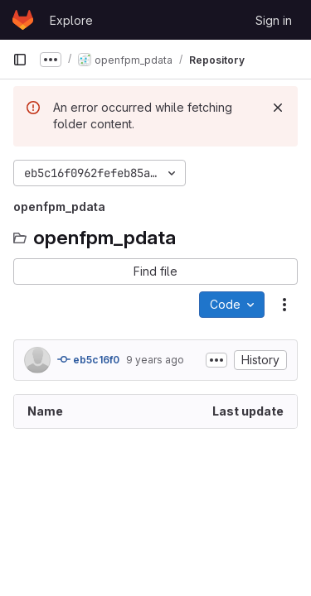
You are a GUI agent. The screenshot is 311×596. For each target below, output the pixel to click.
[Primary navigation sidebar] (20, 59)
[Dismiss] (278, 108)
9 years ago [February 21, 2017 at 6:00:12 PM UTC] (155, 359)
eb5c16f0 (88, 359)
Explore (71, 20)
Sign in (273, 20)
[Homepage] (22, 20)
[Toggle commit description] (216, 360)
